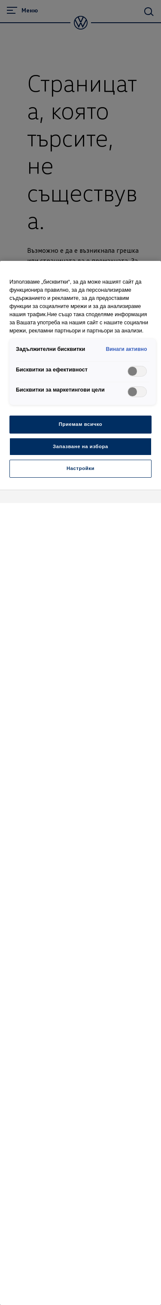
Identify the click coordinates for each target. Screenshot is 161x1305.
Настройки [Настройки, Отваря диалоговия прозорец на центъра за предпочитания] (80, 468)
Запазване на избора (80, 446)
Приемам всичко (81, 424)
